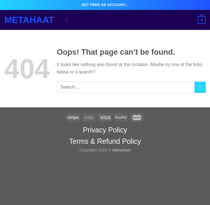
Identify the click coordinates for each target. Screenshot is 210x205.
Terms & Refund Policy (105, 141)
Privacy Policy (105, 130)
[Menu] (68, 20)
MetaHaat (29, 19)
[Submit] (200, 87)
